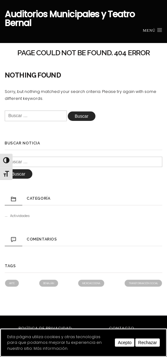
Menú (152, 30)
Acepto (125, 342)
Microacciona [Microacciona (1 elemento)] (91, 283)
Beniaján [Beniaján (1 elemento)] (48, 283)
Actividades (20, 215)
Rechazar (147, 342)
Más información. (51, 348)
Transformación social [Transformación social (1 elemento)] (143, 283)
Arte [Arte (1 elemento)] (12, 283)
